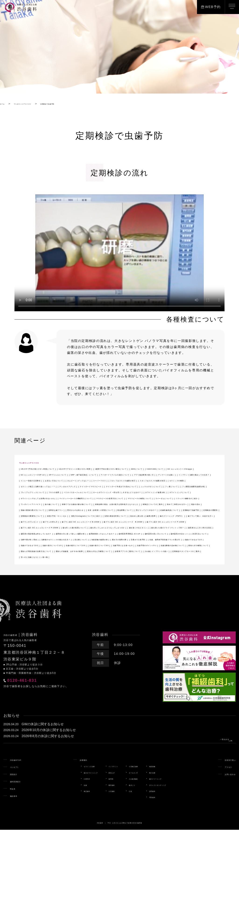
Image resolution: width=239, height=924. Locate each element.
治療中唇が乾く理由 (165, 610)
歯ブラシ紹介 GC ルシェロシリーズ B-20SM (140, 580)
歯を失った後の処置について (45, 592)
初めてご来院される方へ (181, 545)
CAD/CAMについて (137, 474)
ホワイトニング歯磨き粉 (143, 521)
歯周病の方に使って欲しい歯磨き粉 (50, 604)
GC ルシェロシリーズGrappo (184, 474)
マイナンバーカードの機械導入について (129, 527)
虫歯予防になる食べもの (176, 627)
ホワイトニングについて (190, 521)
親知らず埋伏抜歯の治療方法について (52, 639)
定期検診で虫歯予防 (38, 563)
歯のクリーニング (169, 872)
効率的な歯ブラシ (115, 551)
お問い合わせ (224, 868)
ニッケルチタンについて (110, 509)
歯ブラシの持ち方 (190, 574)
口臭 (130, 885)
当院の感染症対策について (107, 568)
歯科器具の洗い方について (43, 610)
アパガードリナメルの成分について (50, 486)
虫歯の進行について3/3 (131, 627)
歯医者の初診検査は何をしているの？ (177, 598)
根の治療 (163, 866)
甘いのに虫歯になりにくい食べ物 (49, 651)
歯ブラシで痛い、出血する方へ (100, 574)
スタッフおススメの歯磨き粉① (129, 498)
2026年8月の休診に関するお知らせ (48, 830)
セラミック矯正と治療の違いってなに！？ (92, 504)
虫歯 (62, 879)
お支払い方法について (154, 492)
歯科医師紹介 (21, 875)
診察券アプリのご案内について (47, 645)
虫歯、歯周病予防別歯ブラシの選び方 (88, 621)
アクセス (221, 861)
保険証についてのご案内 (135, 545)
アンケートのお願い (149, 486)
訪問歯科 (163, 885)
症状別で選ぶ (224, 854)
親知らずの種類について (140, 633)
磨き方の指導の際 (172, 615)
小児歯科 (104, 885)
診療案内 (62, 854)
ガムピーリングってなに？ (43, 498)
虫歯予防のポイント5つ (41, 633)
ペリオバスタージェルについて (129, 515)
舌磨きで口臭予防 (36, 621)
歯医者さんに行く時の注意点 (117, 598)
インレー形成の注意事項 (110, 492)
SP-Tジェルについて (92, 480)
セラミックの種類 (36, 504)
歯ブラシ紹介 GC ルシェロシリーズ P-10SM (58, 586)
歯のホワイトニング (73, 866)
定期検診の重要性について (118, 563)
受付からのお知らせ (152, 551)
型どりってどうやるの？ (135, 556)
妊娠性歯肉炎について (179, 556)
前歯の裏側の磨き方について (70, 551)
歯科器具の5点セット (89, 610)
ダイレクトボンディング (174, 879)
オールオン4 (136, 866)
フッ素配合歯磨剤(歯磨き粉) (192, 509)
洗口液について (99, 615)
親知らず (104, 866)
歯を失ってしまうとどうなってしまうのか (110, 592)
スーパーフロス (84, 498)
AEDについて (103, 474)
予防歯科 (163, 891)
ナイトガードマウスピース (193, 504)
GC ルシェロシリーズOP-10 (45, 480)
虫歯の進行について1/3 (41, 627)
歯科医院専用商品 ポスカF (165, 604)
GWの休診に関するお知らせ (43, 818)
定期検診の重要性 (75, 563)
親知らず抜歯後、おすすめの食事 (117, 639)
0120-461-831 (38, 779)
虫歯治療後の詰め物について (90, 633)
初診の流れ (31, 551)
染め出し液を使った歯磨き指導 (161, 568)
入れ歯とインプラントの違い (102, 645)
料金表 (15, 882)
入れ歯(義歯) (136, 872)
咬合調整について (93, 556)
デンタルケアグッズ (149, 504)
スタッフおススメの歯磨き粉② (187, 498)
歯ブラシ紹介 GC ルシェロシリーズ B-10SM (58, 580)
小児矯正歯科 (136, 860)
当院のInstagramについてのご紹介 (50, 568)
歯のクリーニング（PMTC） (45, 574)
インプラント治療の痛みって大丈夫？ (52, 492)
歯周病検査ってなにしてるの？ (112, 604)
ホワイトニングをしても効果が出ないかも (56, 527)
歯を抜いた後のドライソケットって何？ (54, 598)
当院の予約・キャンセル (167, 563)
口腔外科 (65, 872)
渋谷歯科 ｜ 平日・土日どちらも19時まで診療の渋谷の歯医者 (119, 916)
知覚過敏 (163, 860)
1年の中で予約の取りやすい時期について (55, 468)
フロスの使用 (86, 515)
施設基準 (17, 890)
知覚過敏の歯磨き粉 (135, 615)
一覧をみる (215, 830)
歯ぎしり (133, 879)
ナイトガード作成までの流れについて (52, 509)
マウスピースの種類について (106, 533)
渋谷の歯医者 (16, 729)
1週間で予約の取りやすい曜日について (53, 474)
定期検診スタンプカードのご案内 (160, 645)
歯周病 (102, 872)
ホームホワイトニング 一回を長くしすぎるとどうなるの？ (69, 521)
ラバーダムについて (153, 533)
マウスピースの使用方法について (49, 533)
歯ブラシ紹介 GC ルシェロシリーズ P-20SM (139, 586)
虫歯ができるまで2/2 (184, 621)
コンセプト (19, 861)
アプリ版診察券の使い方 (106, 486)
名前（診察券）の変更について (47, 556)
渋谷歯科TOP (21, 854)
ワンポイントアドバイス (39, 462)
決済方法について (128, 610)
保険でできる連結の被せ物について (179, 539)
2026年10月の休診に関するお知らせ (49, 824)
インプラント (107, 860)
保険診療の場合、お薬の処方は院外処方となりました (65, 545)
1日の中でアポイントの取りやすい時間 (127, 468)
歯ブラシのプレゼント (151, 574)
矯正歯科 (65, 885)
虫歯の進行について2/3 (86, 627)
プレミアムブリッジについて (45, 515)
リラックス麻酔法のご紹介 (43, 539)
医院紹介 (17, 868)
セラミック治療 (70, 860)
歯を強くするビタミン (169, 592)
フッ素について (149, 509)
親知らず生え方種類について (174, 639)
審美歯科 (104, 879)
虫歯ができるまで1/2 (143, 621)
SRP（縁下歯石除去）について (141, 480)
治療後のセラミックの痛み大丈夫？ (50, 615)
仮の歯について (131, 539)
